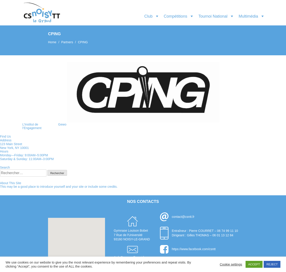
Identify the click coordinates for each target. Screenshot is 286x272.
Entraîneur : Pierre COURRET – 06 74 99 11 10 (205, 231)
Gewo (62, 124)
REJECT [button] (272, 264)
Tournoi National (212, 16)
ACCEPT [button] (254, 264)
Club (148, 16)
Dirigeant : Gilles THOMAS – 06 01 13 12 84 (202, 235)
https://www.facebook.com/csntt (194, 249)
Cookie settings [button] (231, 264)
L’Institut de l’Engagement (32, 126)
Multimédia (248, 16)
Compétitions (175, 16)
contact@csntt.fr (183, 216)
